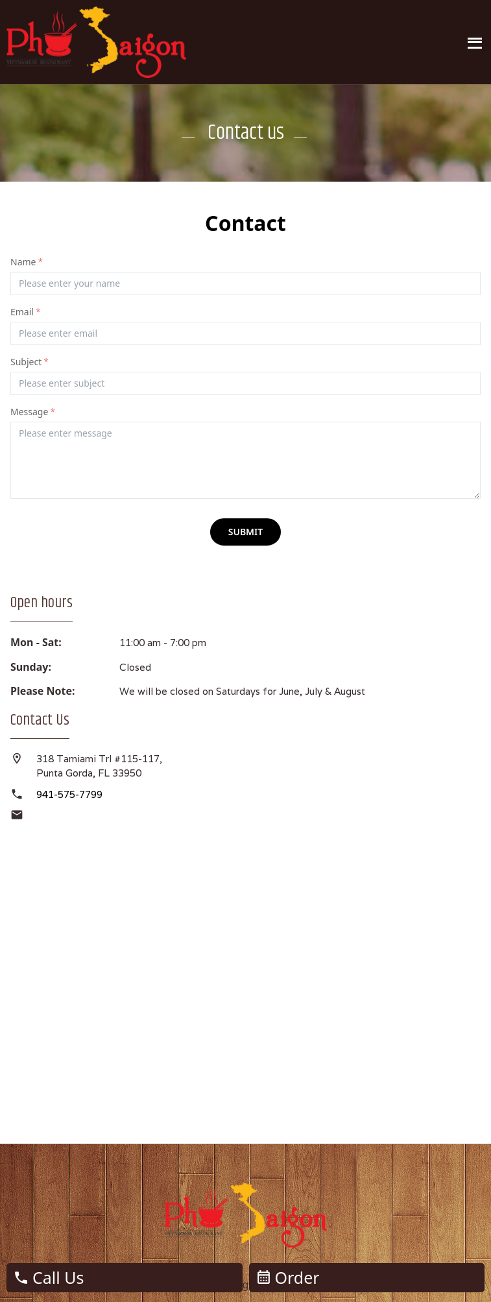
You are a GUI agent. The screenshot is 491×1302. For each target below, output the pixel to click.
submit (245, 531)
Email (25, 312)
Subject (29, 362)
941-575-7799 (69, 794)
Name (26, 262)
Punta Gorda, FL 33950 (88, 773)
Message (32, 411)
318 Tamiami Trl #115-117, (100, 759)
